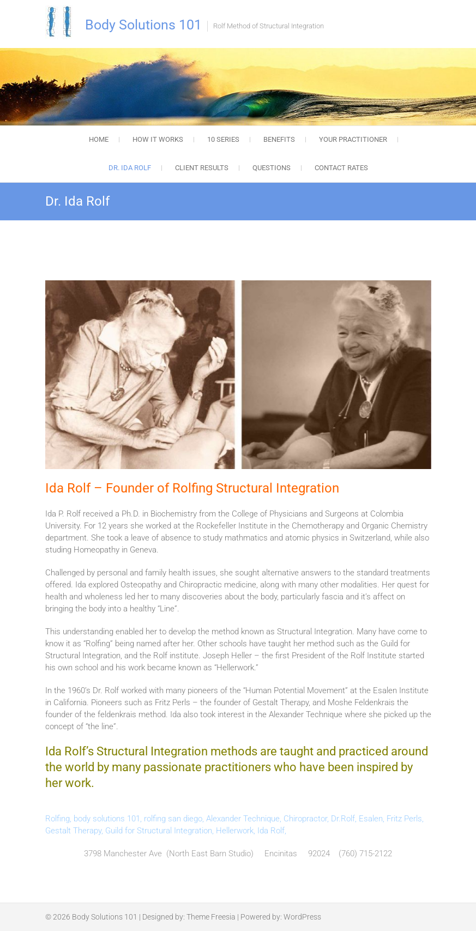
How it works (157, 139)
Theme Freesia (211, 916)
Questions (271, 168)
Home (99, 139)
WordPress (302, 916)
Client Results (201, 168)
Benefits (279, 139)
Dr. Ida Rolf (130, 168)
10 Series (223, 139)
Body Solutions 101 (143, 25)
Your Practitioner (353, 139)
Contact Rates (341, 168)
